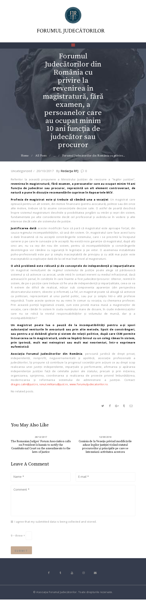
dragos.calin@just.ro (25, 384)
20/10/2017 (45, 171)
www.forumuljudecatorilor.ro (90, 384)
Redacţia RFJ (69, 171)
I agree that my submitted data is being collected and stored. (56, 522)
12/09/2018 (105, 437)
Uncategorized (21, 171)
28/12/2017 (40, 437)
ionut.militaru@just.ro (54, 384)
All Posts (41, 156)
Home (25, 156)
